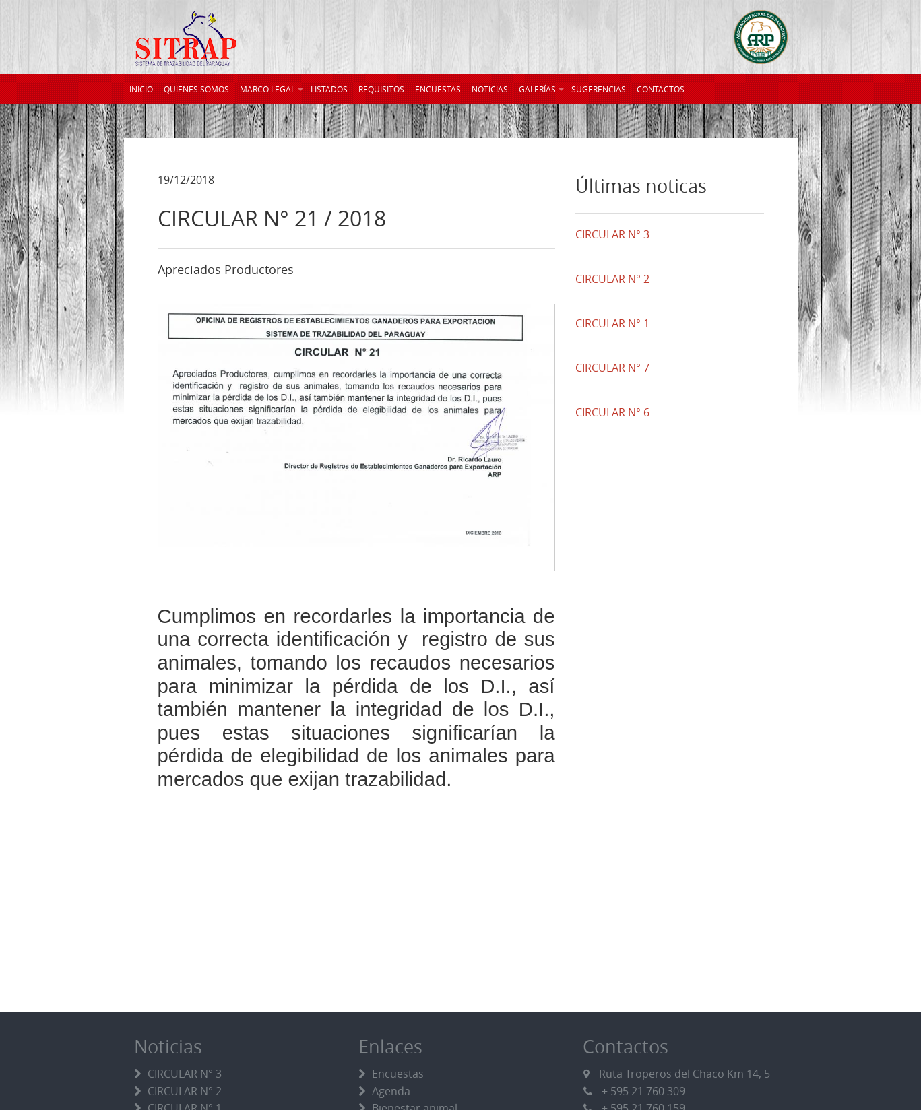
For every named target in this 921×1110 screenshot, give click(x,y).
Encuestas (398, 1073)
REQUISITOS (381, 89)
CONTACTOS (661, 89)
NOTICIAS (490, 89)
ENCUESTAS (438, 89)
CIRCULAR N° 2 (185, 1091)
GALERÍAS (537, 89)
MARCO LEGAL (267, 89)
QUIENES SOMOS (196, 89)
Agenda (391, 1091)
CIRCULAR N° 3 (185, 1073)
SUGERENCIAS (598, 89)
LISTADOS (329, 89)
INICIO (141, 89)
